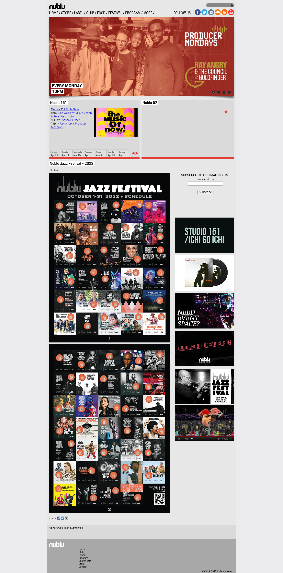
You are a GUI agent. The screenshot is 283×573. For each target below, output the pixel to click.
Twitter (62, 518)
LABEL (78, 13)
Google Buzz (66, 518)
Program (83, 558)
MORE (147, 13)
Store (82, 564)
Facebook (58, 518)
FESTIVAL (115, 13)
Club (81, 552)
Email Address (205, 179)
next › (136, 153)
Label (82, 555)
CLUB (90, 13)
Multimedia (85, 561)
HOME (53, 13)
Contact (83, 567)
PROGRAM (133, 13)
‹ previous (133, 153)
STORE (66, 13)
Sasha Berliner (71, 120)
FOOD (101, 13)
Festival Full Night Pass (65, 109)
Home (82, 549)
